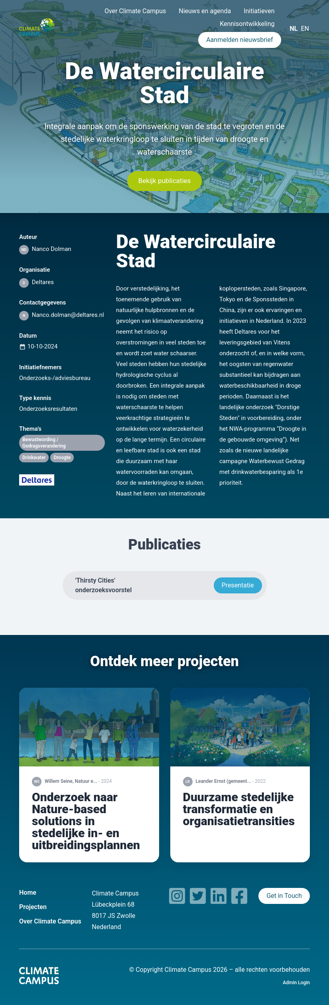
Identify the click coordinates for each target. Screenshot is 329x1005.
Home (27, 892)
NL (294, 28)
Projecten (33, 907)
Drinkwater (33, 457)
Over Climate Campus (135, 11)
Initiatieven (259, 11)
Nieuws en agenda (205, 11)
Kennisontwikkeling (247, 24)
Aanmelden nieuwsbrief (239, 40)
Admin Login (296, 982)
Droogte (62, 457)
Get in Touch (284, 896)
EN (305, 28)
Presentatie (238, 585)
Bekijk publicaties (164, 181)
